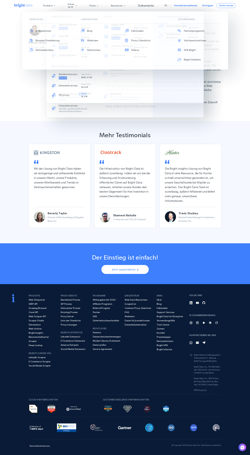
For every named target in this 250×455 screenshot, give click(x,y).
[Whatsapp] (191, 342)
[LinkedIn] (191, 303)
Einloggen (207, 5)
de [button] (166, 5)
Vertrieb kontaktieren (185, 5)
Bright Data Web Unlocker (192, 69)
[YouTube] (197, 303)
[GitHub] (204, 303)
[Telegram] (204, 342)
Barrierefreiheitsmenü (40, 446)
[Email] (197, 342)
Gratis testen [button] (226, 5)
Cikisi (108, 33)
